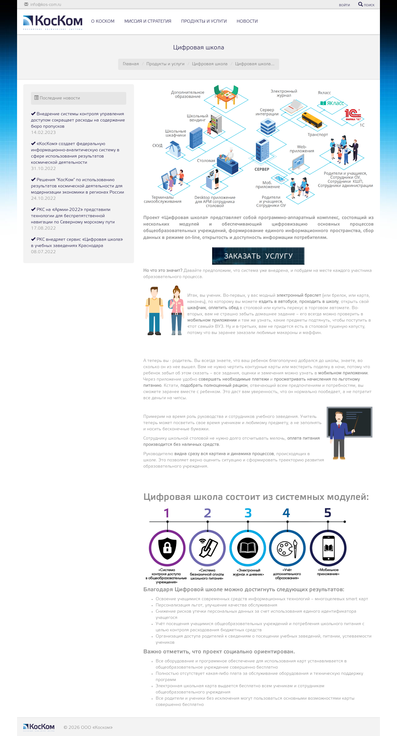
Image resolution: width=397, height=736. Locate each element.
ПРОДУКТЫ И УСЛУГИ (204, 22)
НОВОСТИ (247, 22)
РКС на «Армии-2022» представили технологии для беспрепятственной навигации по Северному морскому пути (73, 216)
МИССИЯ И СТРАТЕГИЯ (147, 22)
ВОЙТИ (344, 5)
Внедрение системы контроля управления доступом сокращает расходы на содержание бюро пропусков (78, 120)
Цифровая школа (210, 64)
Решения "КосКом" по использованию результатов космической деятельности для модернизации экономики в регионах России (77, 186)
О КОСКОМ (102, 22)
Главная (131, 64)
